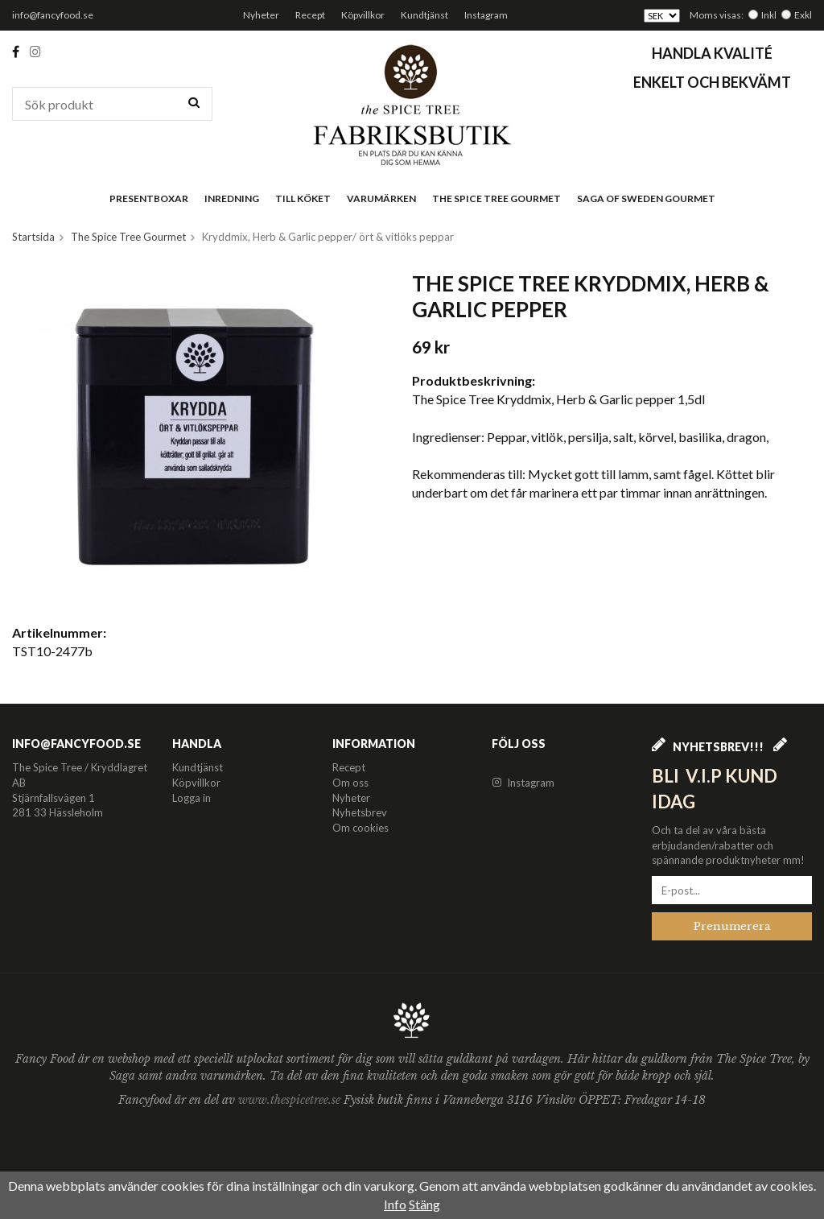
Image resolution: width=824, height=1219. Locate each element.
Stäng (424, 1204)
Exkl (803, 15)
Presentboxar (148, 198)
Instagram (486, 15)
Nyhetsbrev (359, 812)
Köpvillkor (363, 15)
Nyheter (261, 15)
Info (395, 1204)
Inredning (231, 198)
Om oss (350, 782)
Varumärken (381, 198)
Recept (310, 15)
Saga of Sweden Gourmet (646, 198)
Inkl (769, 15)
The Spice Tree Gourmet (496, 198)
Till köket (303, 198)
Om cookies (360, 827)
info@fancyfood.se (52, 15)
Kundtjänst (424, 15)
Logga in (191, 797)
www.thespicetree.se (291, 1100)
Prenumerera (732, 926)
